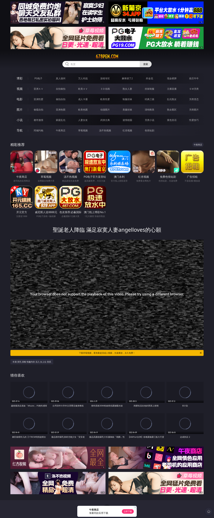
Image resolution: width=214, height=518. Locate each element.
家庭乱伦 (60, 120)
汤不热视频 (105, 130)
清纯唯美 (149, 109)
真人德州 (60, 78)
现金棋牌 (172, 78)
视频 (20, 89)
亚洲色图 (60, 109)
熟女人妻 (127, 88)
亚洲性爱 (38, 99)
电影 (20, 99)
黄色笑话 (172, 120)
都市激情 (38, 120)
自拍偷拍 (60, 88)
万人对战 (83, 78)
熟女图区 (172, 109)
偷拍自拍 (60, 99)
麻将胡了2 (127, 78)
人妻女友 (83, 120)
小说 (20, 120)
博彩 (20, 78)
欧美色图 (83, 109)
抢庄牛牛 (194, 78)
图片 (20, 110)
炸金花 (149, 78)
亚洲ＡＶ (38, 88)
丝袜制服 (149, 88)
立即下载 (128, 511)
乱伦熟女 (172, 99)
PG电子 (38, 78)
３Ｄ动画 (105, 88)
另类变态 (194, 99)
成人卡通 (83, 99)
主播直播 (172, 88)
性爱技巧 (194, 120)
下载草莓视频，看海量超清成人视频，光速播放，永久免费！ (140, 353)
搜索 (145, 64)
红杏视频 (127, 130)
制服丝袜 (127, 99)
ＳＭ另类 (194, 88)
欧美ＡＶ (83, 88)
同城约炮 (38, 130)
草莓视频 (83, 130)
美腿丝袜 (127, 109)
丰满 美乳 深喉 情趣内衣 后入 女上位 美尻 (31, 361)
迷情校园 (127, 120)
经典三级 (149, 99)
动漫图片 (105, 109)
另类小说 (149, 120)
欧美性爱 (105, 99)
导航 (20, 130)
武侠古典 (105, 120)
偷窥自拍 (38, 109)
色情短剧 (149, 130)
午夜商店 (60, 130)
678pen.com (107, 56)
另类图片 (194, 109)
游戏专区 (105, 78)
